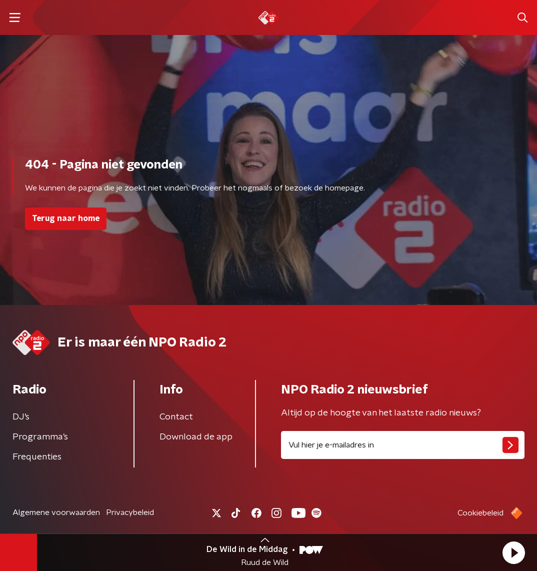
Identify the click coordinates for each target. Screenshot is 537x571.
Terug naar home (66, 218)
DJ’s (21, 417)
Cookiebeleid (481, 513)
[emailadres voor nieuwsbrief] (402, 445)
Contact (176, 417)
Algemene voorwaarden (56, 512)
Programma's (40, 437)
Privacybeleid (130, 512)
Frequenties (37, 457)
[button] (514, 552)
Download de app (196, 437)
